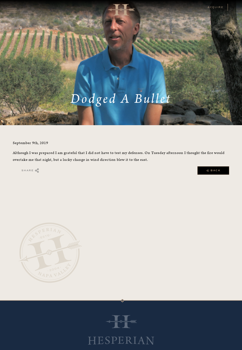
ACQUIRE (215, 7)
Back (213, 170)
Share (30, 170)
